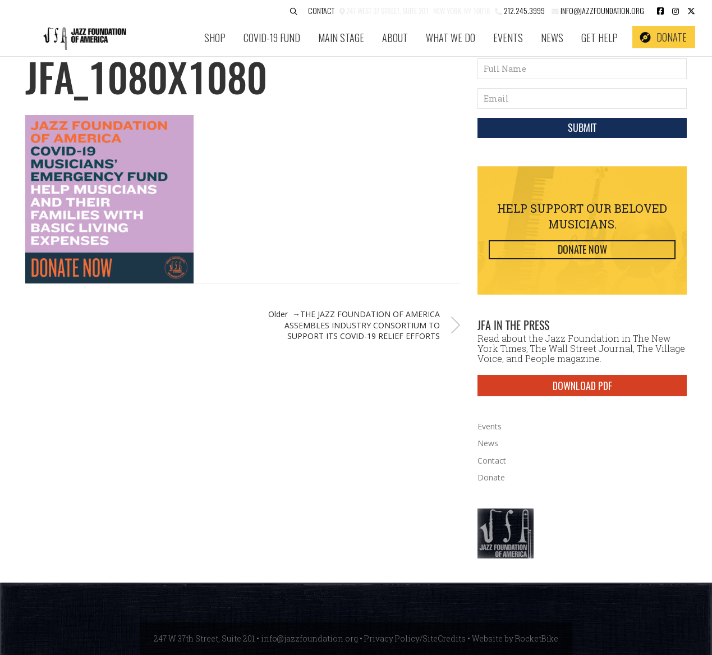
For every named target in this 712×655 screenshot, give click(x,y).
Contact (321, 10)
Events (508, 37)
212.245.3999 (524, 10)
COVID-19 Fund (272, 37)
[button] (293, 11)
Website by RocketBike (515, 638)
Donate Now (582, 249)
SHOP (215, 37)
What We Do (450, 37)
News (552, 37)
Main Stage (341, 37)
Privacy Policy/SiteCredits (415, 638)
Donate (671, 37)
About (395, 37)
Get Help (599, 37)
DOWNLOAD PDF (582, 385)
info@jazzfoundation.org (601, 10)
